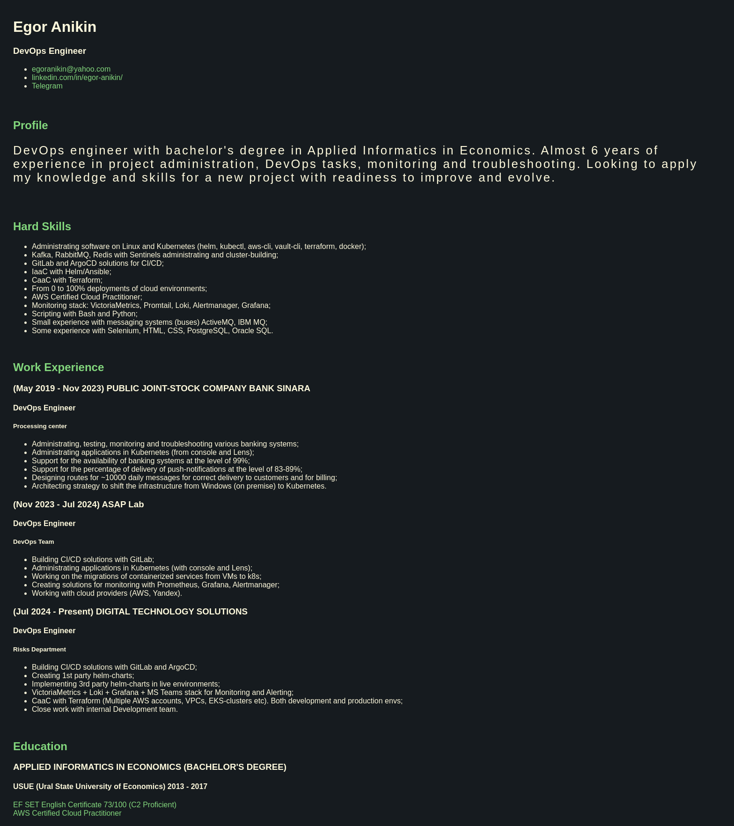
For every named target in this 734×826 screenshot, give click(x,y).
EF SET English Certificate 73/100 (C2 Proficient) (94, 805)
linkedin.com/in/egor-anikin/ (77, 77)
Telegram (47, 86)
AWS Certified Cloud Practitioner (67, 813)
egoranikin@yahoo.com (71, 69)
